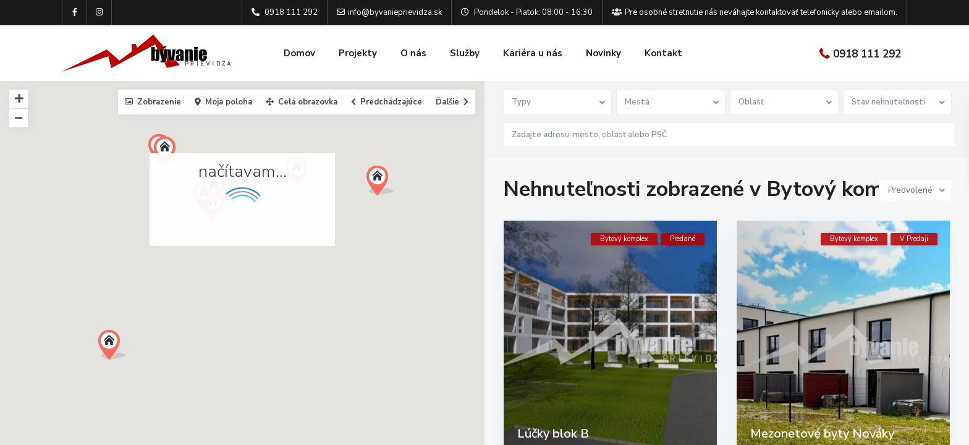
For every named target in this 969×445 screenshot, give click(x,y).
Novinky (603, 53)
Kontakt (663, 53)
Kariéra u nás (532, 53)
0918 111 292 (867, 54)
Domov (299, 53)
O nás (413, 53)
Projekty (358, 53)
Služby (465, 53)
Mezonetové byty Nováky (822, 430)
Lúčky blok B (553, 430)
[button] (116, 348)
